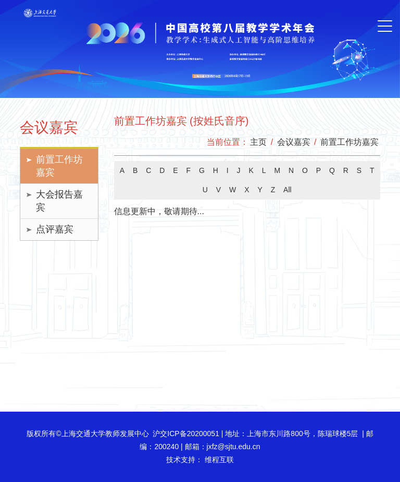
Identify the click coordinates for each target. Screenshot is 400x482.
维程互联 (218, 459)
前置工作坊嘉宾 (59, 166)
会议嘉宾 (293, 142)
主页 (258, 142)
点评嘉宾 (54, 229)
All (287, 190)
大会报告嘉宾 (59, 201)
